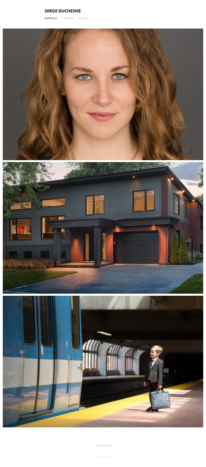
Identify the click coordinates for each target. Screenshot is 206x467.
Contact (83, 18)
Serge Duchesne (63, 11)
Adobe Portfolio (108, 457)
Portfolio (51, 18)
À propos (67, 18)
